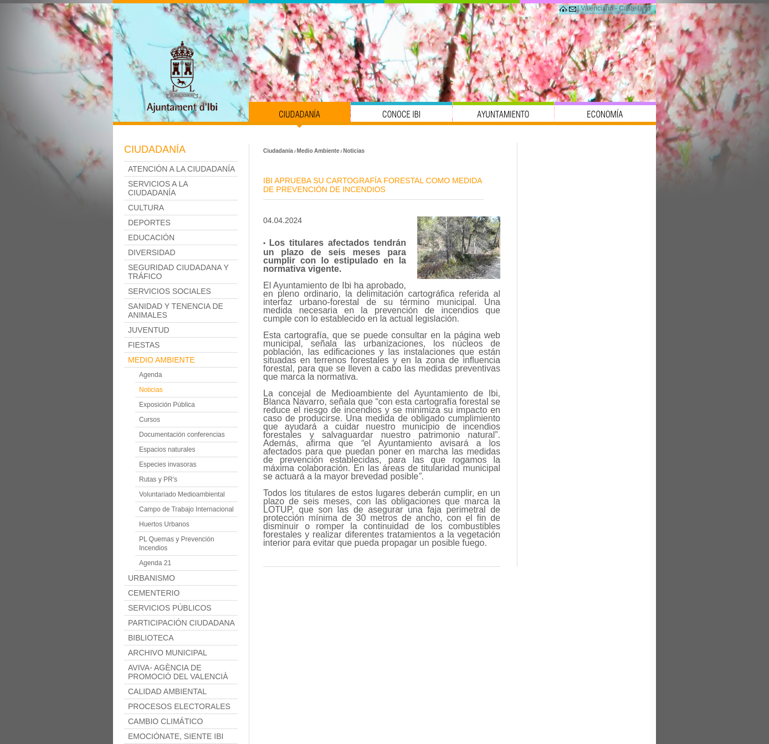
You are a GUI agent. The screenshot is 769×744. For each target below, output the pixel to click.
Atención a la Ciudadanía (181, 168)
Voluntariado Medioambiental (182, 494)
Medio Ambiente (161, 359)
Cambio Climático (165, 721)
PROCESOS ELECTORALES (179, 706)
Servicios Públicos (170, 607)
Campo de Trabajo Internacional (186, 509)
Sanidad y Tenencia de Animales (175, 310)
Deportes (149, 222)
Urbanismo (151, 578)
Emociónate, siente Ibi (175, 736)
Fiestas (144, 344)
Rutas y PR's (158, 479)
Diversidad (152, 252)
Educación (151, 237)
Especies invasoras (167, 464)
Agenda (150, 375)
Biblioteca (150, 637)
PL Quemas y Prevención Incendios (176, 543)
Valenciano (597, 8)
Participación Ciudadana (181, 622)
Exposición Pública (167, 405)
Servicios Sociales (169, 291)
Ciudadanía (155, 149)
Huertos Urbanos (164, 524)
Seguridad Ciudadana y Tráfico (178, 272)
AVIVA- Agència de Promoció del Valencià (178, 672)
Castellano (634, 8)
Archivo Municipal (167, 652)
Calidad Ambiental (167, 691)
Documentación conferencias (182, 434)
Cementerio (154, 592)
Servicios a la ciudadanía (158, 188)
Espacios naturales (167, 449)
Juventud (149, 330)
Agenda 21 (155, 563)
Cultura (146, 207)
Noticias (151, 390)
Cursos (149, 419)
